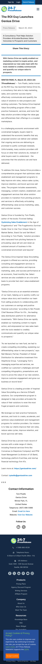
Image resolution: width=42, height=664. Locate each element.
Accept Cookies (12, 656)
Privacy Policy (10, 661)
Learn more (10, 647)
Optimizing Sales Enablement (14, 222)
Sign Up (11, 2)
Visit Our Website (25, 515)
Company (21, 600)
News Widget (21, 626)
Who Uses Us (21, 607)
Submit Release (28, 2)
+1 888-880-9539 (23, 547)
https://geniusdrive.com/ (25, 468)
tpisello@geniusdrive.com (20, 475)
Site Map (33, 661)
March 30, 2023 (25, 28)
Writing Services (21, 591)
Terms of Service (22, 661)
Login (18, 2)
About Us (21, 603)
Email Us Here (24, 511)
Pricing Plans (21, 584)
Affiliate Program (21, 594)
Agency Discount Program (21, 587)
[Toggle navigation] (38, 9)
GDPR (26, 649)
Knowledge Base (21, 619)
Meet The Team (21, 610)
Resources (21, 616)
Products (21, 580)
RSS (21, 623)
